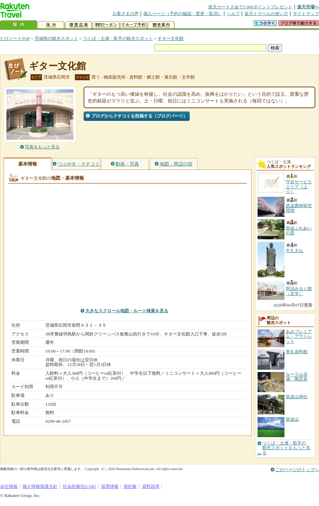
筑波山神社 (297, 396)
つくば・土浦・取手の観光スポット (118, 38)
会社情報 (8, 486)
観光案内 (161, 25)
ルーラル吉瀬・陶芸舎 (297, 376)
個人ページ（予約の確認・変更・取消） (182, 13)
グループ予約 (133, 25)
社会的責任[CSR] (79, 486)
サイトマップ (306, 13)
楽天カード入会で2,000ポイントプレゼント (250, 6)
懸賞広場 (78, 25)
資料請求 (151, 486)
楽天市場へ (308, 6)
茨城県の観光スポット (56, 38)
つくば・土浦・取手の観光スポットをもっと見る (286, 448)
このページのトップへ (297, 469)
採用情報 (110, 486)
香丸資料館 (297, 351)
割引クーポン (106, 25)
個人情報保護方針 (39, 486)
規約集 (130, 486)
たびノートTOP (15, 38)
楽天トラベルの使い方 (266, 13)
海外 (51, 25)
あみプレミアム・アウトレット (299, 336)
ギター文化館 (170, 38)
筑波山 (292, 419)
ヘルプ (233, 13)
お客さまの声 (125, 13)
